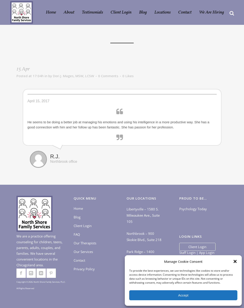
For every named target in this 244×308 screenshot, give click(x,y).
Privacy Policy (84, 269)
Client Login (83, 226)
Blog (77, 217)
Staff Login (187, 252)
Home (78, 208)
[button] (235, 261)
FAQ (77, 234)
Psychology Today (193, 209)
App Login (206, 252)
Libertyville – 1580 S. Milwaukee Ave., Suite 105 (143, 215)
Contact (79, 260)
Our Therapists (85, 243)
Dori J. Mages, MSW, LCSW (73, 76)
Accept (183, 295)
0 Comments (108, 76)
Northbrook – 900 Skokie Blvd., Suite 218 (144, 236)
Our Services (83, 251)
